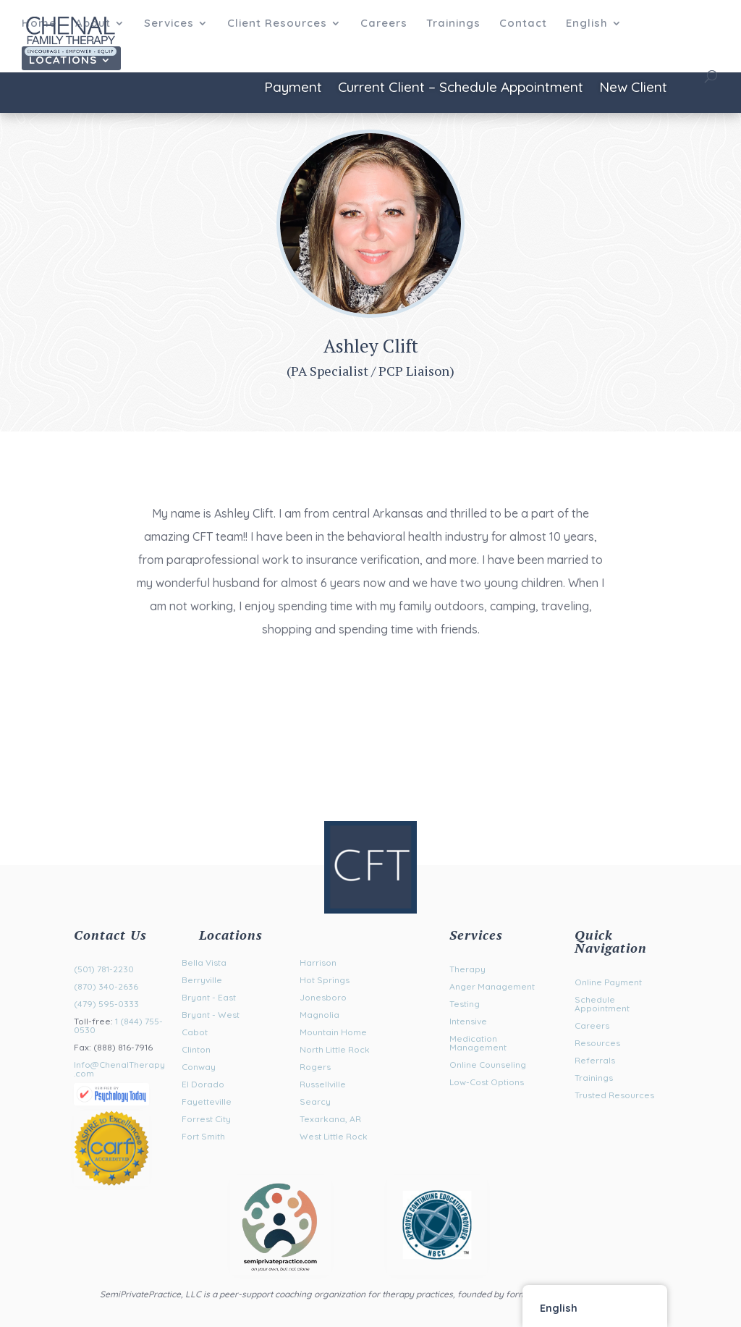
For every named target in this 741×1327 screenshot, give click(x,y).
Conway (199, 1066)
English (587, 24)
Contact (523, 24)
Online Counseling (487, 1064)
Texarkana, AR (330, 1118)
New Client (633, 89)
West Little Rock (334, 1136)
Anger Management (492, 986)
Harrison (318, 962)
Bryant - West (211, 1014)
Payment (293, 89)
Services (169, 24)
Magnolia (319, 1014)
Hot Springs (325, 979)
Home (39, 24)
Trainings (453, 24)
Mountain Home (333, 1032)
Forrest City (206, 1118)
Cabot (195, 1032)
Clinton (196, 1049)
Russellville (323, 1084)
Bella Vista (204, 962)
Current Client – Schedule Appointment (460, 89)
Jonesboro (323, 997)
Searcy (315, 1101)
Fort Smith (203, 1136)
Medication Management (478, 1043)
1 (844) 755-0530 (118, 1025)
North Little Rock (335, 1049)
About (93, 24)
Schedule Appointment (602, 1004)
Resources (597, 1042)
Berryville (202, 979)
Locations (63, 61)
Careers (383, 24)
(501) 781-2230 (104, 969)
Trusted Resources (614, 1095)
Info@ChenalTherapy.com (119, 1069)
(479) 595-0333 (106, 1003)
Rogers (315, 1066)
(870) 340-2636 (106, 986)
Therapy (467, 969)
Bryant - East (209, 997)
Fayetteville (207, 1101)
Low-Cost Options (486, 1082)
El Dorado (203, 1084)
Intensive (468, 1021)
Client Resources (277, 24)
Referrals (595, 1060)
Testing (464, 1003)
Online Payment (608, 982)
